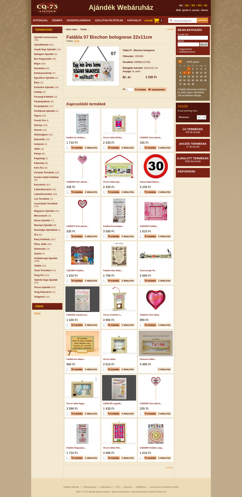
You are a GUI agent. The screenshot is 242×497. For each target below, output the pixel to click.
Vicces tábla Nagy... (76, 403)
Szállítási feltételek (109, 20)
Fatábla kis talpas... (75, 359)
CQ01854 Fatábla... (149, 226)
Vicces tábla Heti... (112, 448)
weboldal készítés (138, 492)
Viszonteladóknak (79, 20)
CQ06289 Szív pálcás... (77, 182)
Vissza (171, 29)
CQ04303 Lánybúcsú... (77, 315)
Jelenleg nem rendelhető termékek (164, 487)
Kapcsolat (134, 20)
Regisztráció (185, 49)
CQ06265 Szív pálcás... (151, 403)
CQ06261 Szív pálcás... (151, 137)
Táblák (83, 29)
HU (180, 5)
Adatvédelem (105, 487)
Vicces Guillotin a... (112, 315)
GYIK (117, 487)
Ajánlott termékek (193, 160)
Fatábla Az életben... (76, 137)
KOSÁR (154, 20)
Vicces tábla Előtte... (113, 137)
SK (205, 5)
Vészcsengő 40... (148, 270)
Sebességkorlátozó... (150, 182)
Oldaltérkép (141, 487)
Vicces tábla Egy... (112, 182)
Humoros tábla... (148, 359)
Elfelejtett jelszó (187, 52)
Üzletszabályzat (89, 487)
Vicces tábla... (110, 359)
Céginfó (57, 20)
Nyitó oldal (71, 29)
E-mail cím (183, 34)
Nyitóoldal (40, 20)
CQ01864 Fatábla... (75, 270)
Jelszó (181, 41)
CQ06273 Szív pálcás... (77, 226)
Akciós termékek (193, 145)
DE (193, 5)
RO (199, 5)
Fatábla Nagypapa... (76, 448)
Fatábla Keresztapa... (113, 226)
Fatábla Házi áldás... (113, 270)
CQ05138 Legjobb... (112, 403)
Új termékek (193, 130)
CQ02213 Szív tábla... (150, 315)
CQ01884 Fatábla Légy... (152, 448)
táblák (37, 313)
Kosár (183, 106)
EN (187, 5)
